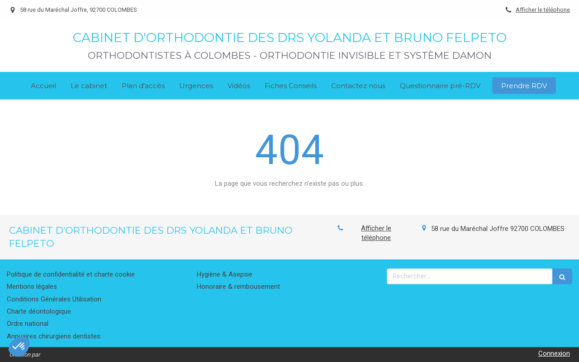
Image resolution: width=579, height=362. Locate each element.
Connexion (554, 353)
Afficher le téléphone (543, 9)
